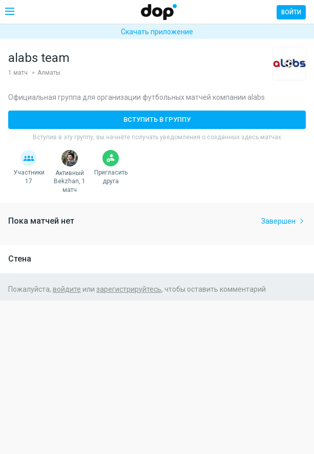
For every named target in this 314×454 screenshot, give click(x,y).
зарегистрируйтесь (128, 289)
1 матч (18, 72)
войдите (67, 289)
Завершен (283, 221)
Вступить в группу (157, 119)
